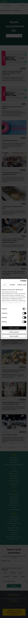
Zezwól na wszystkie (14, 328)
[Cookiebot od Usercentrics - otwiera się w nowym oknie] (20, 281)
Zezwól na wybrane (14, 332)
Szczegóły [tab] (12, 284)
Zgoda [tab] (4, 284)
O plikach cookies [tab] (21, 284)
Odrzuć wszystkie (14, 336)
